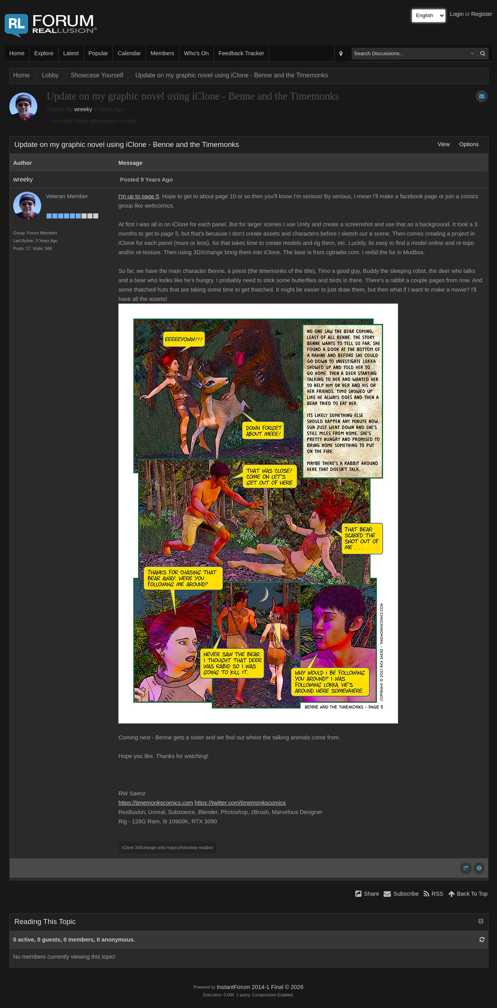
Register (481, 14)
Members (162, 53)
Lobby (50, 75)
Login (457, 14)
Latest (71, 53)
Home (17, 53)
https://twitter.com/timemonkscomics (240, 803)
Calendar (129, 53)
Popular (98, 53)
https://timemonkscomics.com (155, 803)
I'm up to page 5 (138, 196)
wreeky (83, 109)
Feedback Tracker (241, 53)
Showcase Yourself (97, 75)
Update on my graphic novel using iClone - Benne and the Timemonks (231, 75)
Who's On (196, 53)
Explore (44, 53)
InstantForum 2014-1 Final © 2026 (260, 987)
